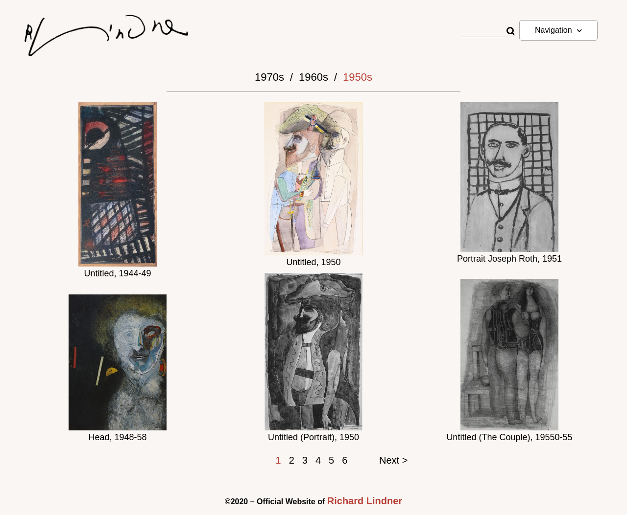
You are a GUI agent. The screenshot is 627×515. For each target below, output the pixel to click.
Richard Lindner (364, 500)
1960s (313, 77)
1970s (269, 77)
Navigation (558, 30)
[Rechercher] (510, 31)
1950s (357, 77)
